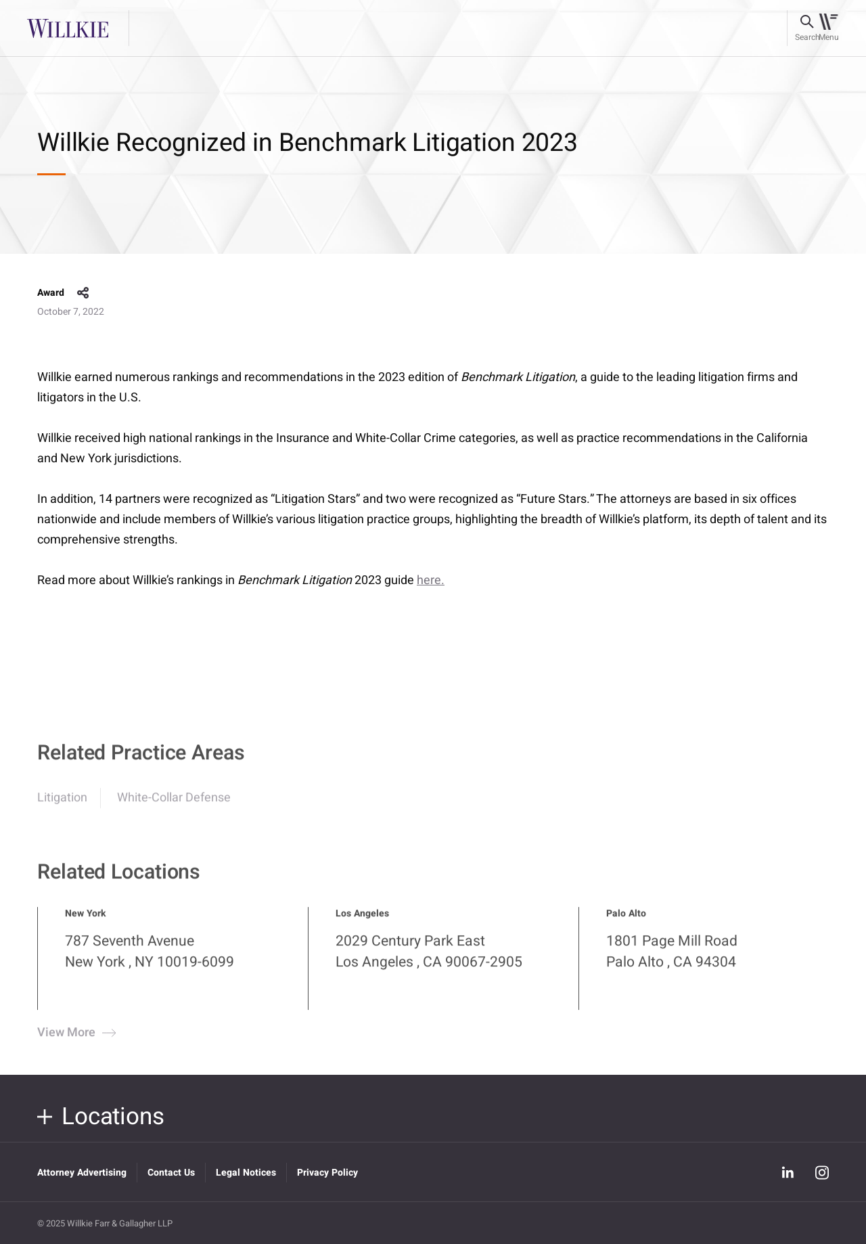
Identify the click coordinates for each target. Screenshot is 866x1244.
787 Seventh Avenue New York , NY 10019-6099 (149, 958)
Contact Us (171, 1172)
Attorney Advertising (82, 1172)
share (83, 293)
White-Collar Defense (174, 804)
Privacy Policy (327, 1172)
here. (431, 580)
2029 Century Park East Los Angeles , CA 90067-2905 (429, 958)
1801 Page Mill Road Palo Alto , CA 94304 (671, 958)
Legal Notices (246, 1172)
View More (75, 1040)
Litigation (62, 804)
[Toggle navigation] (828, 28)
